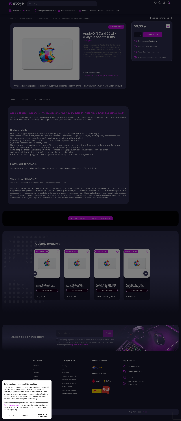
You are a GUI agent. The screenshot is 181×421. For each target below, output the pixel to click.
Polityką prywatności (11, 405)
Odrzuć (11, 415)
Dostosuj (27, 415)
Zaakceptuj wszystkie (42, 415)
